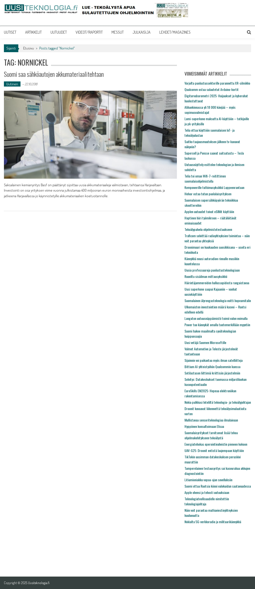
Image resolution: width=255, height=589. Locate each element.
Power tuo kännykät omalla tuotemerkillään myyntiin (217, 324)
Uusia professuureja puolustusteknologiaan (212, 270)
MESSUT (118, 32)
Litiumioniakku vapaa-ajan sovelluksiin (208, 479)
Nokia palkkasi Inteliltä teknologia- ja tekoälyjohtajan (217, 402)
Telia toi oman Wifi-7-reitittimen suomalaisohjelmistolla (205, 178)
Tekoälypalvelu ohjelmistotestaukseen (208, 229)
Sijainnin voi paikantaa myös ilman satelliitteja (213, 360)
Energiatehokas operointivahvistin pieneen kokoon (215, 444)
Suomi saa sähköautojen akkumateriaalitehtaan (54, 74)
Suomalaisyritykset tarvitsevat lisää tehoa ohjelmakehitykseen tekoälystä (211, 435)
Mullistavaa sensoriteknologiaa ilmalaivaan (211, 419)
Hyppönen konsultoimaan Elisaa (204, 426)
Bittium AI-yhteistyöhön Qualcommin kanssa (212, 366)
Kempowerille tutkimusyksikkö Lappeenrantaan (214, 187)
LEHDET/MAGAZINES (175, 32)
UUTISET (10, 32)
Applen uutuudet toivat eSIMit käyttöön (209, 211)
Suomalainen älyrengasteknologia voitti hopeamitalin (217, 300)
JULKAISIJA (142, 32)
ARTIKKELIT (33, 32)
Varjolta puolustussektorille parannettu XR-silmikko (217, 83)
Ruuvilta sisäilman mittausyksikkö (205, 276)
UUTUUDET (59, 32)
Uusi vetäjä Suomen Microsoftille (205, 342)
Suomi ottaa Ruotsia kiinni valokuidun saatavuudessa (217, 486)
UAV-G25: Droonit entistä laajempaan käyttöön (214, 450)
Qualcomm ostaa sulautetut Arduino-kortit (211, 89)
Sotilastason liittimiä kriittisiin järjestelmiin (212, 372)
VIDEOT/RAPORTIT (89, 32)
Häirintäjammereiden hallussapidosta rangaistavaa (216, 282)
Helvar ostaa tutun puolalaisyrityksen (207, 193)
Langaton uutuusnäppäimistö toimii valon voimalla (215, 318)
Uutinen (12, 84)
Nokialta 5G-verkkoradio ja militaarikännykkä (212, 521)
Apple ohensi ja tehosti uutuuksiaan (206, 492)
